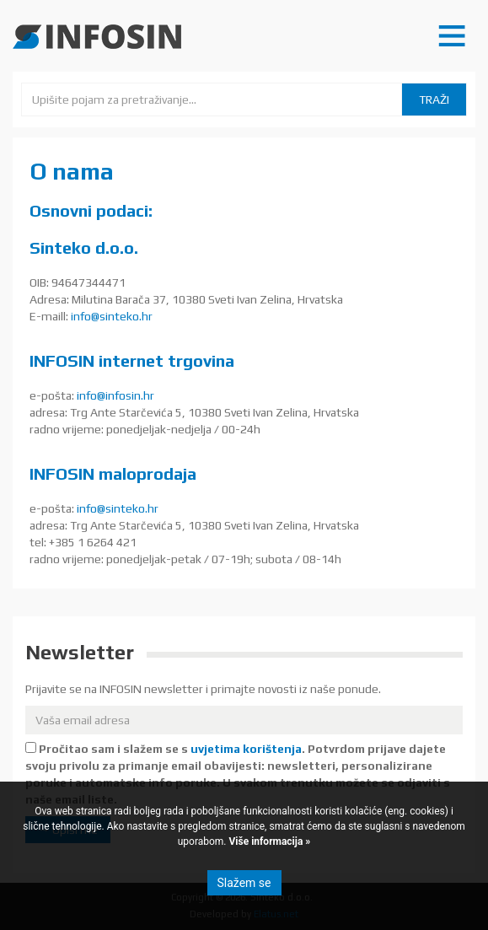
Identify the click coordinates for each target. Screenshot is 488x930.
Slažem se (244, 883)
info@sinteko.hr (112, 316)
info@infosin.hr (115, 395)
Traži (434, 99)
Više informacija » (269, 841)
